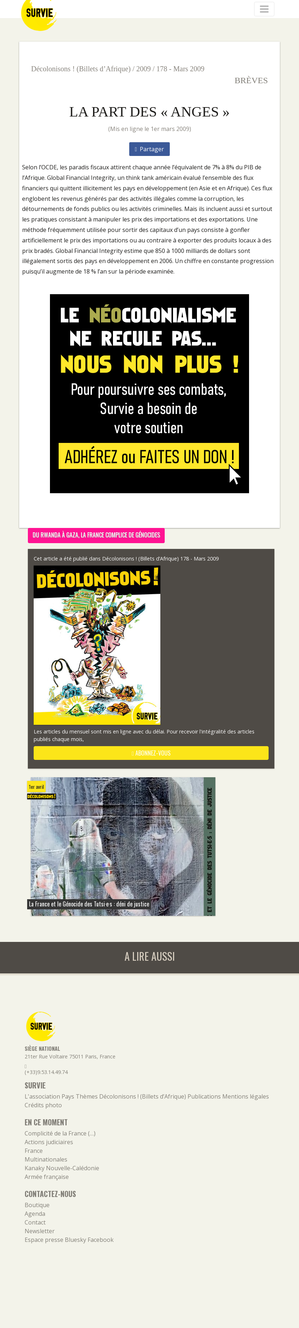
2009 (143, 69)
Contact (35, 1222)
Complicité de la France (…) (60, 1133)
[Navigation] (264, 9)
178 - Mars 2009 (180, 69)
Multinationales (46, 1159)
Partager (149, 149)
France (34, 1151)
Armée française (47, 1177)
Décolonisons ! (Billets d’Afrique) (81, 69)
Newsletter (40, 1231)
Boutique (37, 1205)
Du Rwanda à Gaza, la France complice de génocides (96, 534)
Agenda (35, 1214)
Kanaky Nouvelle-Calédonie (62, 1168)
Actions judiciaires (49, 1142)
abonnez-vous (151, 753)
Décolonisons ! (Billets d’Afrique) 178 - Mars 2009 (160, 558)
